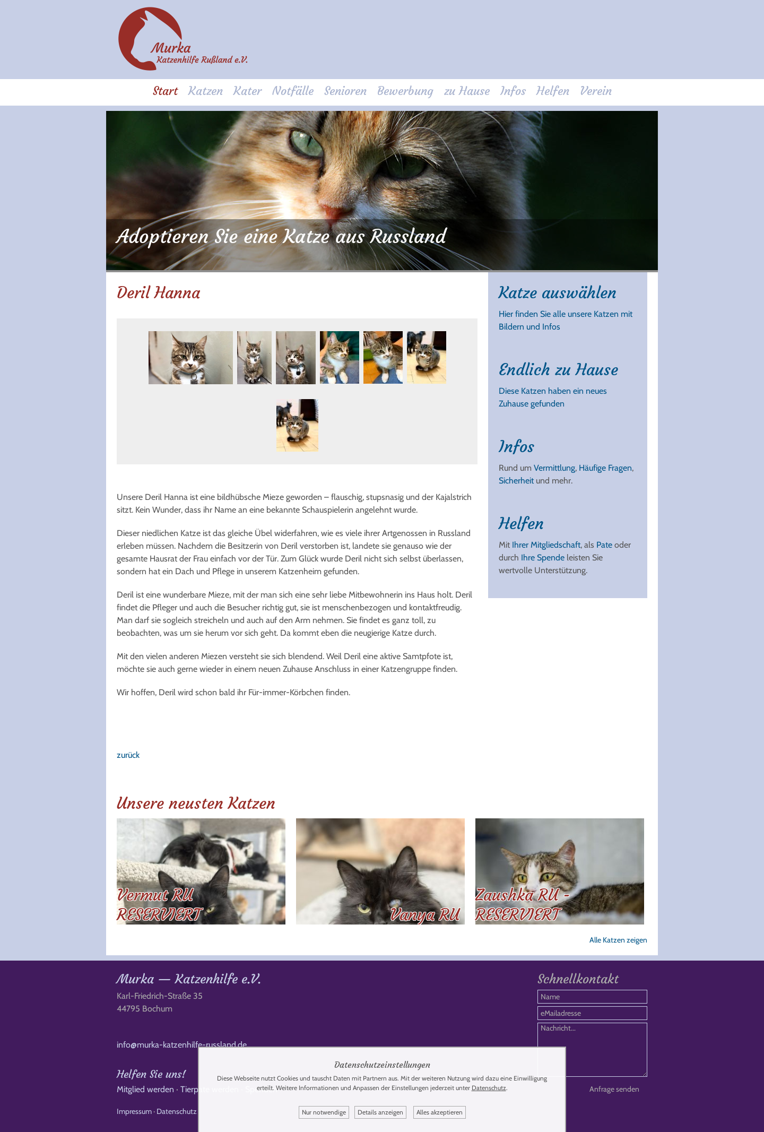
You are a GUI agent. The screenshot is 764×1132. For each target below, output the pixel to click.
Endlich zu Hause (558, 369)
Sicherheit (516, 481)
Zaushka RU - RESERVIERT (522, 904)
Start (165, 91)
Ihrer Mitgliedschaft (546, 545)
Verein (596, 91)
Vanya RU (424, 914)
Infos (513, 91)
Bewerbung (405, 91)
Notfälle (293, 91)
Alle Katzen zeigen (618, 940)
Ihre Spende (543, 557)
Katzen (205, 91)
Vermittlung (554, 468)
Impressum (134, 1111)
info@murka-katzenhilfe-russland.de (182, 1045)
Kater (247, 91)
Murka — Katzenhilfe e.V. (189, 979)
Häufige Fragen (605, 468)
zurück (128, 755)
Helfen (552, 91)
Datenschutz (177, 1111)
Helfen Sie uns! (151, 1074)
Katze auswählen (558, 293)
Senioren (345, 91)
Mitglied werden (145, 1089)
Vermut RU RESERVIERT (159, 904)
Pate (604, 545)
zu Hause (467, 91)
